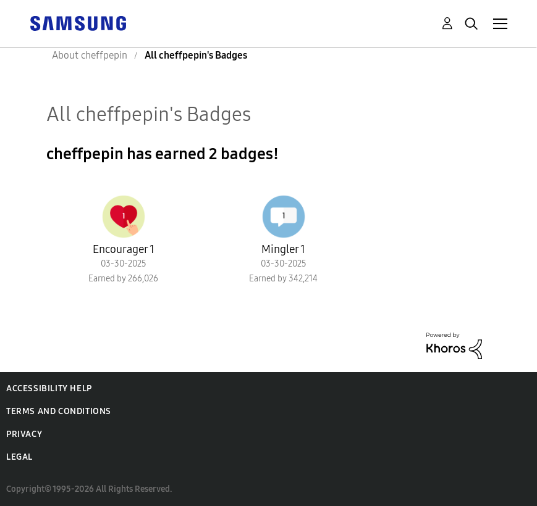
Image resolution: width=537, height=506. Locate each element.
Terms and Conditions (58, 411)
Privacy (24, 434)
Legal (19, 457)
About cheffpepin (89, 55)
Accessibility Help (49, 388)
